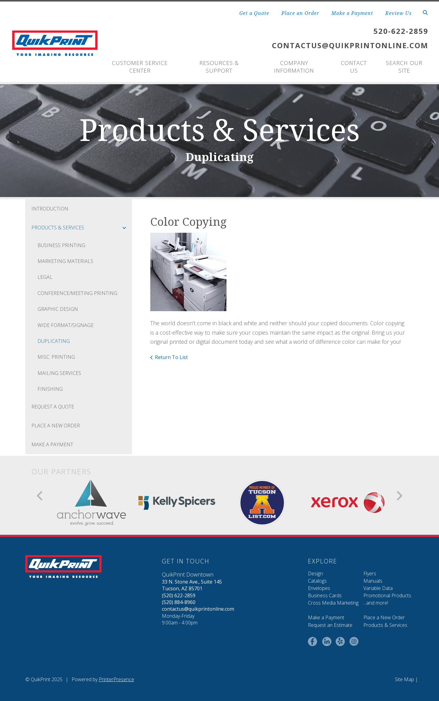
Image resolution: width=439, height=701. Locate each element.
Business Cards (325, 595)
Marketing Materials (65, 261)
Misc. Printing (56, 357)
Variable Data (378, 588)
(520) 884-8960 (178, 602)
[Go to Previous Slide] (40, 496)
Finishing (50, 389)
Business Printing (61, 245)
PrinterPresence (116, 679)
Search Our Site (404, 66)
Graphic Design (57, 309)
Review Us (398, 13)
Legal (44, 277)
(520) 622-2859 (178, 595)
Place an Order (300, 13)
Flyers (369, 573)
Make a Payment (352, 13)
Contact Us (354, 66)
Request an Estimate (330, 625)
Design (315, 573)
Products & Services (81, 227)
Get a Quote (254, 13)
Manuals (372, 580)
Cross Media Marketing (333, 602)
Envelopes (319, 588)
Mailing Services (59, 373)
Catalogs (317, 580)
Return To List (171, 357)
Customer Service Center (140, 66)
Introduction (49, 208)
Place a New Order (384, 617)
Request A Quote (52, 406)
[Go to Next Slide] (399, 496)
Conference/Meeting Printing (77, 293)
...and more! (375, 602)
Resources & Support (219, 66)
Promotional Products (387, 595)
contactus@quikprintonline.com (198, 609)
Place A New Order (55, 425)
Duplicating (53, 341)
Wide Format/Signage (65, 325)
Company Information (294, 66)
